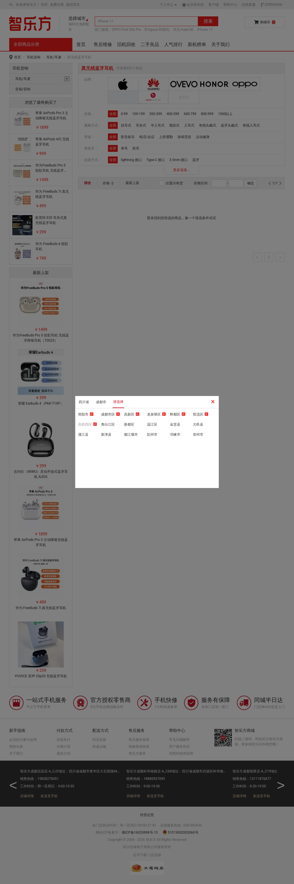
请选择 (118, 402)
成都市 (101, 402)
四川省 (84, 402)
